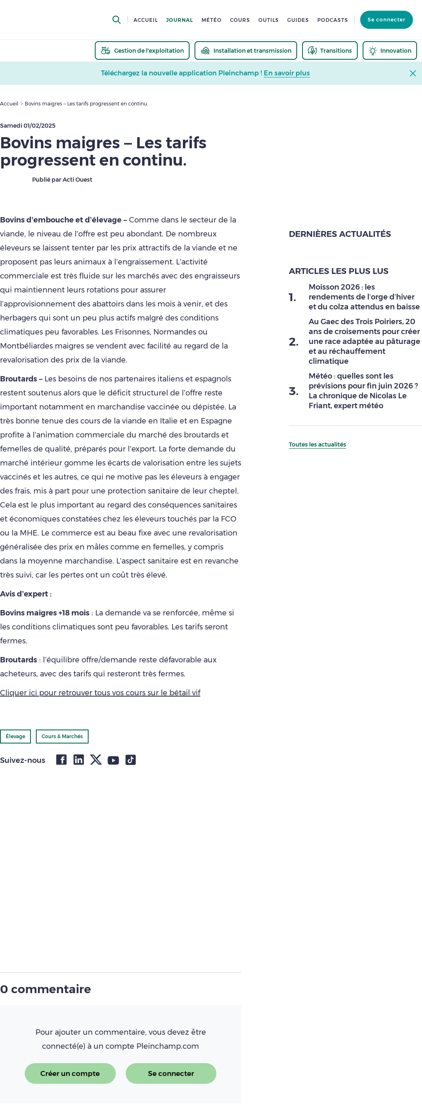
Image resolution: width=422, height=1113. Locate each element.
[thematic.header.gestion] (142, 50)
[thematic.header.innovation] (390, 50)
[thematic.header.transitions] (330, 50)
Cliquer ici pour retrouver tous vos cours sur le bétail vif (100, 692)
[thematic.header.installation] (246, 50)
